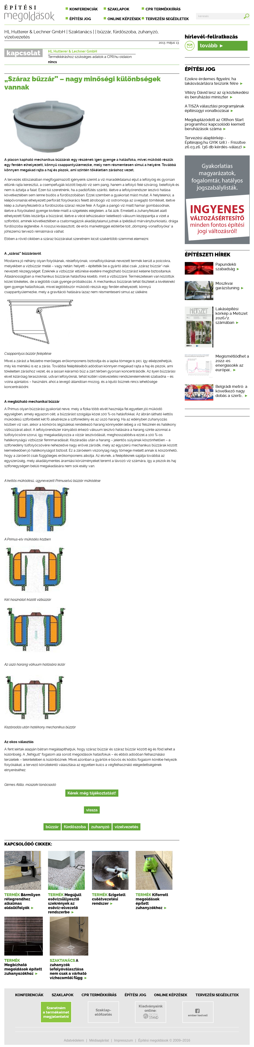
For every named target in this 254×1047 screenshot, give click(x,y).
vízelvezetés (17, 37)
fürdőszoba (124, 31)
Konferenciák (83, 9)
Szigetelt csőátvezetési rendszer (108, 899)
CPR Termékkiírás (99, 995)
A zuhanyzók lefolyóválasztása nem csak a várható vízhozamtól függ (68, 969)
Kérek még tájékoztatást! (92, 793)
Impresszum (123, 1040)
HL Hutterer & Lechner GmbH (34, 31)
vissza (92, 809)
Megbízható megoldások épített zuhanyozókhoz (23, 969)
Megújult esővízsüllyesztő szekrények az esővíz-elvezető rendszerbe (64, 903)
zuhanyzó (148, 31)
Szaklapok (118, 9)
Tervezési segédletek (167, 19)
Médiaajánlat (99, 1040)
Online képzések (124, 19)
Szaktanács (80, 31)
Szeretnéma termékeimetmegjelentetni (56, 1012)
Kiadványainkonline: (151, 1012)
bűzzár (104, 31)
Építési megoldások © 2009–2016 (164, 1040)
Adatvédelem (74, 1040)
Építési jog (80, 19)
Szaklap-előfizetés (103, 1012)
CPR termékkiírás (163, 9)
